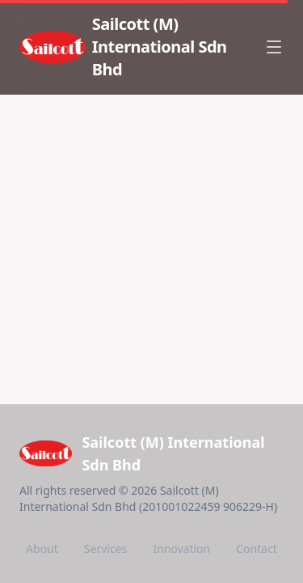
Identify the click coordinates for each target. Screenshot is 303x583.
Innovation (181, 548)
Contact (256, 548)
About (42, 548)
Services (105, 548)
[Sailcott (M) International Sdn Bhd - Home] (138, 47)
